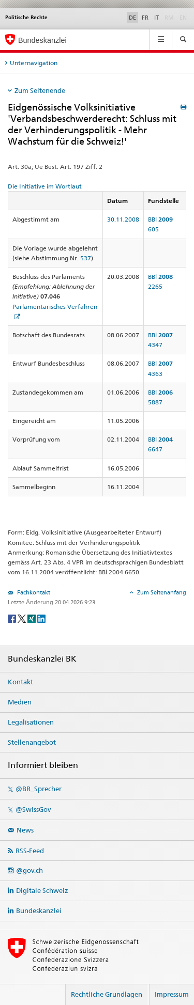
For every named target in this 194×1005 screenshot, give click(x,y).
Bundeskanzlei (39, 910)
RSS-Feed (30, 850)
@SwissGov (33, 809)
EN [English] (183, 17)
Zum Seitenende (39, 90)
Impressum (172, 994)
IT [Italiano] (156, 17)
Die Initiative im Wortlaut (45, 186)
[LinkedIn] (41, 618)
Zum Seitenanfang (161, 592)
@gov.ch (29, 870)
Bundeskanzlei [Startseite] (42, 40)
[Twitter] (22, 618)
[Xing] (32, 618)
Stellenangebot (32, 742)
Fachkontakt (33, 592)
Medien (20, 702)
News (25, 830)
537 (85, 258)
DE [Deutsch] (132, 17)
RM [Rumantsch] (169, 17)
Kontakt (20, 682)
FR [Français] (145, 17)
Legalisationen (31, 722)
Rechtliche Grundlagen (106, 994)
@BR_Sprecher (39, 788)
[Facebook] (13, 618)
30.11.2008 (123, 219)
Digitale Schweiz (42, 890)
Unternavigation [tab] (33, 63)
